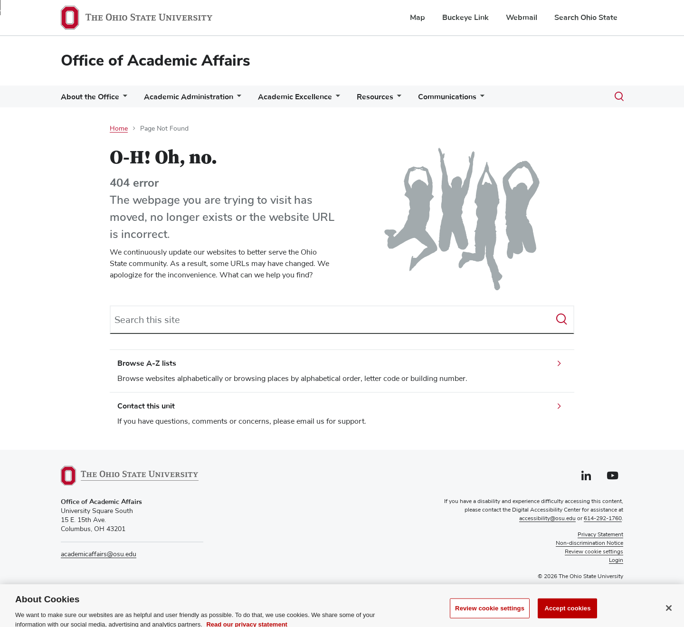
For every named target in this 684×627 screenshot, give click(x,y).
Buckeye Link (465, 17)
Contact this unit (146, 406)
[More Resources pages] (397, 99)
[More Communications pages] (480, 99)
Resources (375, 97)
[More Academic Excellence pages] (336, 99)
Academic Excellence (295, 97)
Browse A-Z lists (146, 363)
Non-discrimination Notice (589, 543)
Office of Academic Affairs (155, 60)
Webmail (521, 17)
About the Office (90, 97)
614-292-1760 (603, 519)
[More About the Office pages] (123, 99)
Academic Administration (188, 97)
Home (119, 128)
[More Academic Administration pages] (237, 99)
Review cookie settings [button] (594, 552)
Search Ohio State (586, 17)
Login (616, 560)
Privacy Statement (600, 535)
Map (417, 17)
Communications (447, 97)
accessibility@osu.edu (547, 519)
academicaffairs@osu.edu (98, 554)
